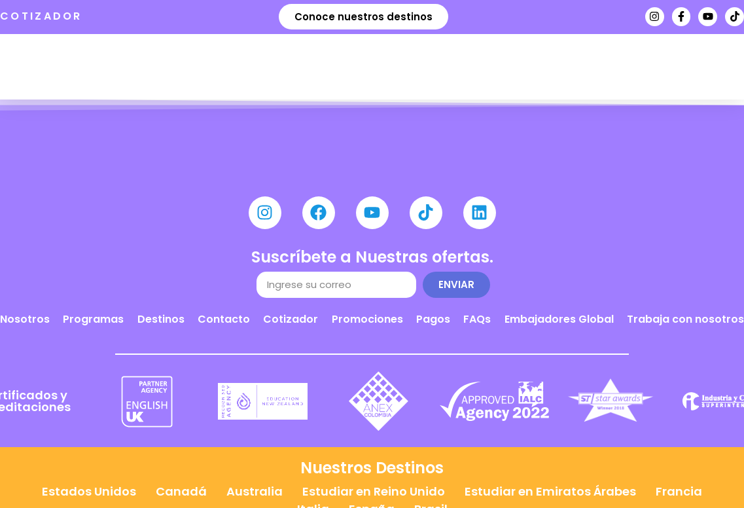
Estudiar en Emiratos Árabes (550, 491)
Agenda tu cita (572, 44)
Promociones (367, 319)
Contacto (224, 319)
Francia (679, 491)
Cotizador (290, 319)
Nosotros (25, 319)
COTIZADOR (41, 16)
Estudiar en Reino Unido (373, 491)
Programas (93, 319)
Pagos (433, 319)
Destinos (161, 319)
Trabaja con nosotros (685, 319)
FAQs (477, 319)
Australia (254, 491)
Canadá (181, 491)
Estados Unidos (89, 491)
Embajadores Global (559, 319)
